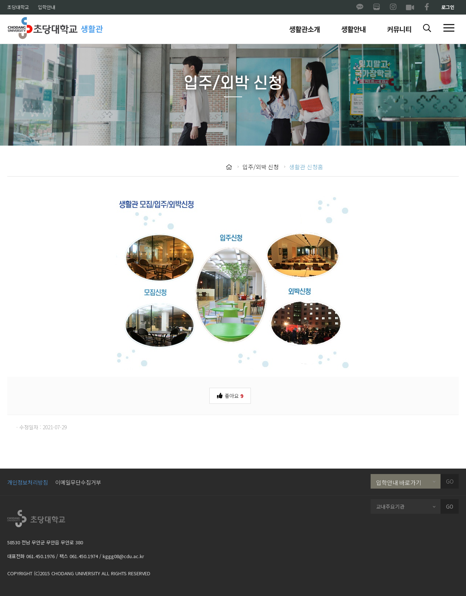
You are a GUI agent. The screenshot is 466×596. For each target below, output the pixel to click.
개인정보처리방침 (27, 482)
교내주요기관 (390, 506)
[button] (427, 28)
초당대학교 (18, 7)
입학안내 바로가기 (398, 482)
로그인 (447, 7)
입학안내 (46, 7)
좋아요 (230, 395)
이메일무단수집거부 (78, 482)
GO (450, 481)
